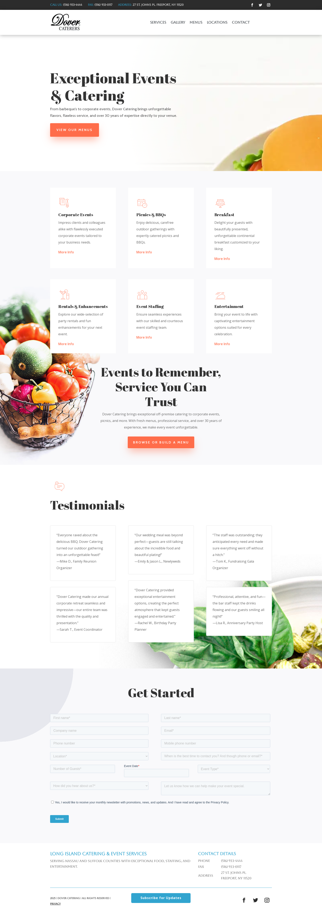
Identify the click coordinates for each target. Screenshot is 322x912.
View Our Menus (76, 130)
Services (158, 22)
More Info (66, 252)
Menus (196, 22)
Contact (241, 22)
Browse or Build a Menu (161, 442)
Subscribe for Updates (160, 898)
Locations (217, 22)
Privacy (55, 903)
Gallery (178, 22)
